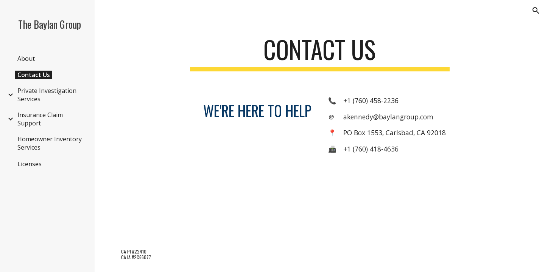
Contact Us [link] (33, 75)
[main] (320, 53)
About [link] (26, 58)
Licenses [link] (29, 164)
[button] (536, 11)
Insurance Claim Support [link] (40, 119)
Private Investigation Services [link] (46, 95)
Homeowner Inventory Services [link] (49, 143)
